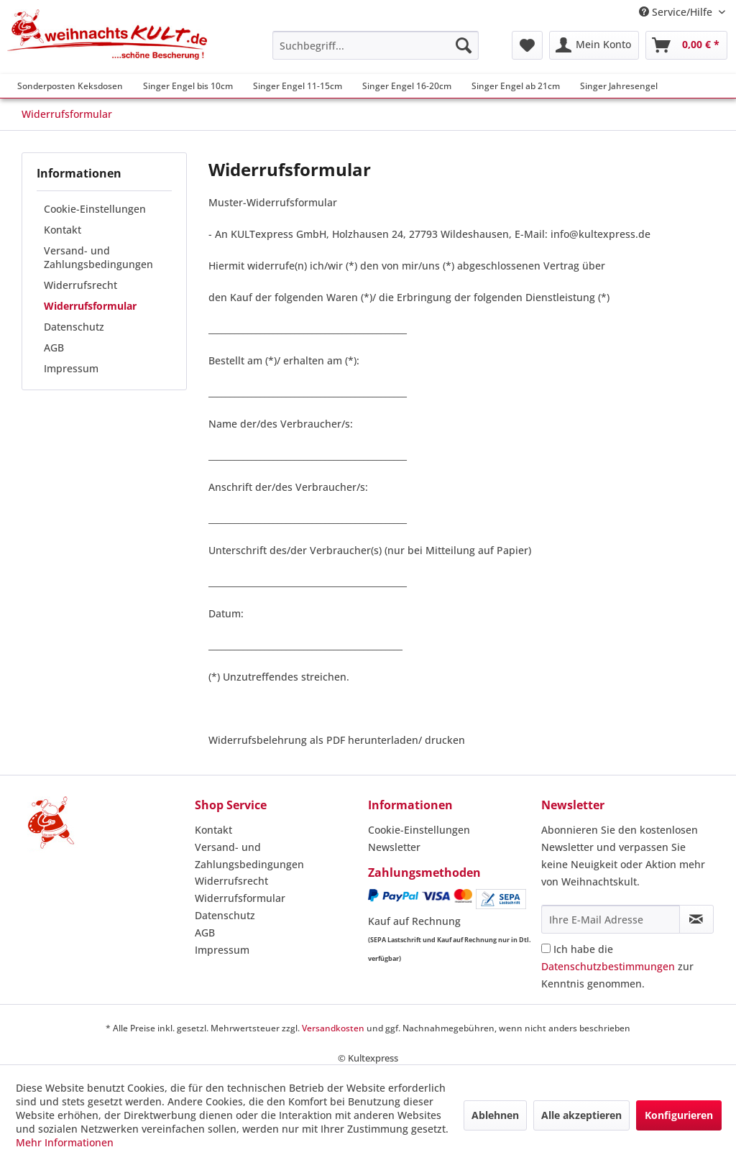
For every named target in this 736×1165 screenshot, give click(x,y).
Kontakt (62, 229)
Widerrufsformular (90, 306)
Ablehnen (495, 1115)
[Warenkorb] (686, 45)
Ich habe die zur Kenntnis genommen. (617, 966)
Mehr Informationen (65, 1142)
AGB (54, 347)
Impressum (71, 368)
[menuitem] (375, 45)
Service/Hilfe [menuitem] (677, 12)
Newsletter (394, 847)
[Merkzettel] (527, 45)
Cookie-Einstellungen (95, 209)
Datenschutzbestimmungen (608, 966)
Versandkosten (333, 1028)
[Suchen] (463, 45)
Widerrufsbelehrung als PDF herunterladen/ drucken (336, 740)
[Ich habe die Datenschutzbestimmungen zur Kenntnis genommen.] (546, 948)
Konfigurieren (679, 1115)
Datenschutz (74, 326)
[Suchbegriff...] (375, 45)
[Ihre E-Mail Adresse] (610, 919)
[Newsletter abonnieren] (696, 919)
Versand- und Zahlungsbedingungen (98, 257)
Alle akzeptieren (581, 1115)
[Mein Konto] (594, 45)
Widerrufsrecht (80, 285)
